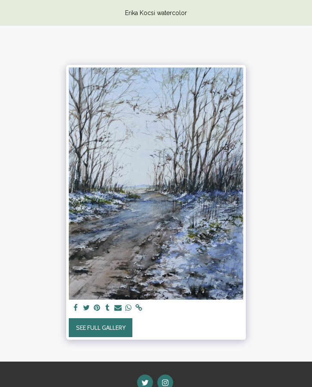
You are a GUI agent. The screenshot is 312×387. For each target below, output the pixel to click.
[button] (9, 12)
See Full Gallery (100, 328)
